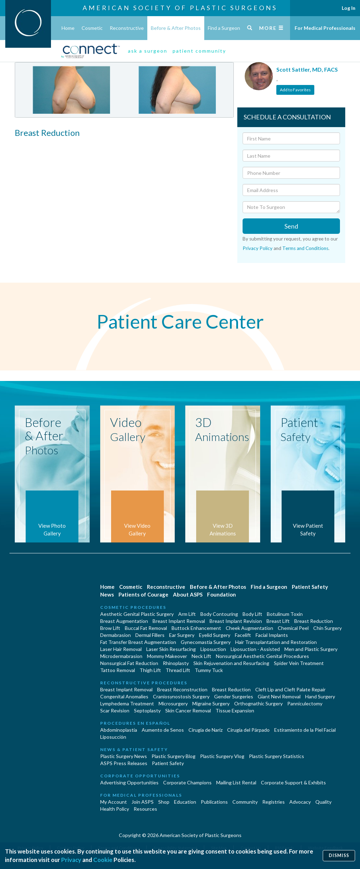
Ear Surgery (181, 635)
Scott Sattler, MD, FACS (307, 69)
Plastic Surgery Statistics (276, 756)
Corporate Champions (187, 782)
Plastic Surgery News (123, 756)
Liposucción (113, 737)
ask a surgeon (147, 51)
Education (185, 802)
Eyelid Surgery (214, 635)
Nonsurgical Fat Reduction (129, 663)
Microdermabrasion (121, 656)
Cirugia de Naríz (205, 730)
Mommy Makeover (167, 656)
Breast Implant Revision (236, 621)
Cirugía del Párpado (248, 730)
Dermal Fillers (150, 635)
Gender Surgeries (233, 696)
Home (68, 28)
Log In (348, 8)
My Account (113, 802)
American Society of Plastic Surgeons (180, 8)
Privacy (71, 859)
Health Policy (114, 809)
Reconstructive (127, 28)
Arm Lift (187, 614)
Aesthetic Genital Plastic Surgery (137, 614)
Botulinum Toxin (285, 614)
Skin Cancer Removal (188, 710)
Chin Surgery (327, 628)
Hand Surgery (320, 696)
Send (291, 226)
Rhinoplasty (176, 663)
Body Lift (252, 614)
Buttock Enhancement (196, 628)
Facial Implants (272, 635)
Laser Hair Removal (121, 649)
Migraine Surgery (211, 703)
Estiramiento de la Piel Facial (305, 730)
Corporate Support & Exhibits (293, 782)
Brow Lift (110, 628)
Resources (145, 809)
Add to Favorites (295, 89)
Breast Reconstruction (182, 689)
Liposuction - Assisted (255, 649)
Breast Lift (278, 621)
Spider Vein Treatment (299, 663)
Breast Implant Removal (179, 621)
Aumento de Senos (163, 730)
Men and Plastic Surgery (311, 649)
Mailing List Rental (236, 782)
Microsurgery (173, 703)
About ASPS (187, 594)
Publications (214, 802)
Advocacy (300, 802)
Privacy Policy (257, 248)
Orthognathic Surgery (258, 703)
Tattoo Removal (117, 670)
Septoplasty (147, 710)
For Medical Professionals (325, 28)
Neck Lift (201, 656)
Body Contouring (219, 614)
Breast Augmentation (124, 621)
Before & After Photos (176, 28)
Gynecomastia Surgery (206, 642)
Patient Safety (310, 587)
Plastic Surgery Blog (173, 756)
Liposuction (213, 649)
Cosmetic (92, 28)
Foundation (221, 594)
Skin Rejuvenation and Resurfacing (231, 663)
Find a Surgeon (224, 28)
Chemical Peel (293, 628)
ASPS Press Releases (123, 763)
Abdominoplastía (118, 730)
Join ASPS (142, 802)
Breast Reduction (313, 621)
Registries (273, 802)
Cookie (102, 859)
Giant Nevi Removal (279, 696)
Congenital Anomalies (124, 696)
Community (245, 802)
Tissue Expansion (235, 710)
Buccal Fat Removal (146, 628)
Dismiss (339, 855)
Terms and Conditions (305, 248)
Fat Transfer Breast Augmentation (138, 642)
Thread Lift (178, 670)
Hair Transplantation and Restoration (276, 642)
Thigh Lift (150, 670)
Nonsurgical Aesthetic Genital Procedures (262, 656)
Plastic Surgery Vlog (222, 756)
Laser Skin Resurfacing (171, 649)
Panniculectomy (304, 703)
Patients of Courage (143, 594)
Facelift (243, 635)
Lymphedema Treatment (127, 703)
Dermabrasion (115, 635)
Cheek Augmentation (249, 628)
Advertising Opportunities (129, 782)
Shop (163, 802)
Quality (323, 802)
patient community (199, 51)
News (107, 594)
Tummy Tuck (209, 670)
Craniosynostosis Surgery (181, 696)
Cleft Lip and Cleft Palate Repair (290, 689)
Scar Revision (114, 710)
